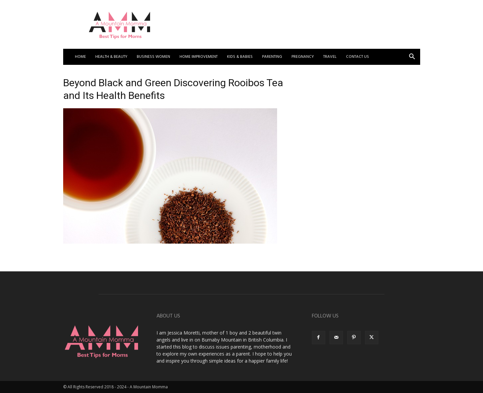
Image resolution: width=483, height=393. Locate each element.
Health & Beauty (111, 56)
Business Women (153, 56)
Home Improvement (198, 56)
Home (80, 56)
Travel (330, 56)
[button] (412, 57)
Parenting (272, 56)
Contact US (357, 56)
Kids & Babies (240, 56)
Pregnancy (302, 56)
